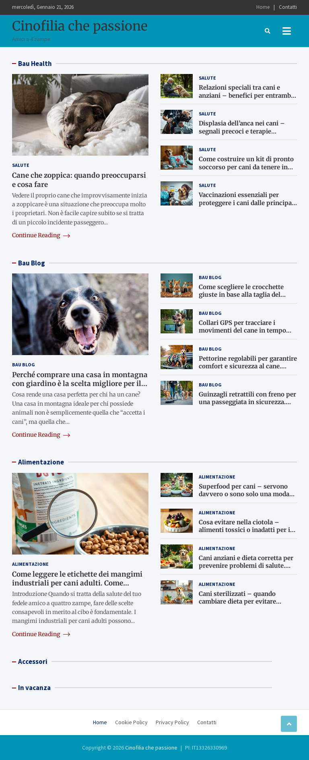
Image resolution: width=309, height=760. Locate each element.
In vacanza (34, 687)
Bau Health (35, 63)
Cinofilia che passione (80, 26)
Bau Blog (31, 263)
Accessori (32, 661)
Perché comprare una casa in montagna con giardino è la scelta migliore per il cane (80, 383)
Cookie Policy (131, 722)
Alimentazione (41, 462)
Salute (20, 165)
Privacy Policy (172, 722)
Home (263, 7)
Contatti (288, 7)
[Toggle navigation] (286, 31)
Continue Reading (41, 235)
